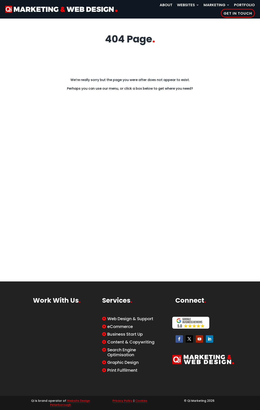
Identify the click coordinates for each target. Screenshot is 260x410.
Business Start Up (125, 334)
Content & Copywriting (131, 342)
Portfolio (244, 4)
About (166, 4)
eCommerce (120, 326)
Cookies (141, 401)
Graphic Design (123, 362)
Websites (186, 4)
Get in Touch (238, 13)
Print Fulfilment (122, 370)
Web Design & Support (130, 318)
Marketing (214, 4)
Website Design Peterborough (70, 403)
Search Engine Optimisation (121, 352)
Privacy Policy (122, 401)
